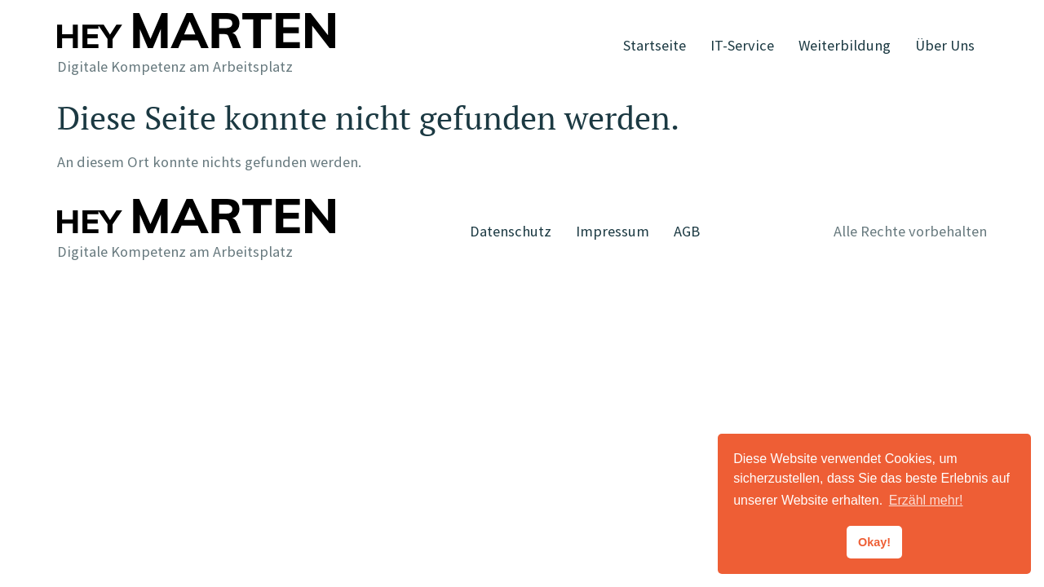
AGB (687, 231)
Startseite (654, 45)
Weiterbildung (844, 45)
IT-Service (742, 45)
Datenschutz (510, 231)
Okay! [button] (874, 542)
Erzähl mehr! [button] (926, 500)
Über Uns (945, 45)
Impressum (612, 231)
